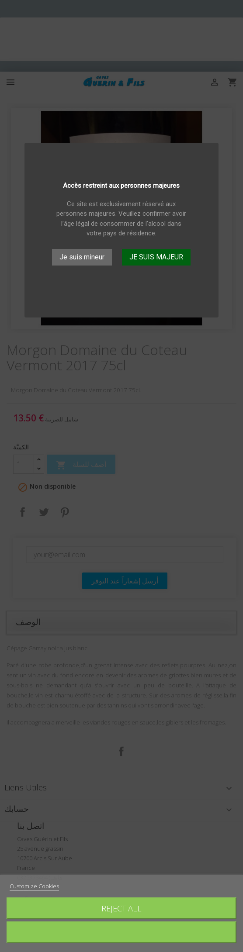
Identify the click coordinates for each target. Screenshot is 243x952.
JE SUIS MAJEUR (156, 257)
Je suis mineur (81, 257)
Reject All (121, 908)
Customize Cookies (34, 886)
